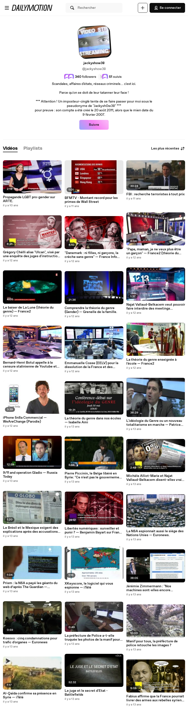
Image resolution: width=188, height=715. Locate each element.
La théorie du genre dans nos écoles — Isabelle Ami (93, 420)
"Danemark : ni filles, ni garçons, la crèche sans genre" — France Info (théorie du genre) (91, 255)
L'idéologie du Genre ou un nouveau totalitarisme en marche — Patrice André (154, 423)
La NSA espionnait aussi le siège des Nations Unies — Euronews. (155, 533)
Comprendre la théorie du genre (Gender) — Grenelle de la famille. (91, 310)
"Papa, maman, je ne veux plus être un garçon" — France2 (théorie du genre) (153, 251)
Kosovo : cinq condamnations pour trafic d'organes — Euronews (30, 640)
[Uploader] (143, 8)
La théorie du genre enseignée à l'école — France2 (151, 362)
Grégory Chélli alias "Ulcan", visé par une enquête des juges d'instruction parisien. (31, 254)
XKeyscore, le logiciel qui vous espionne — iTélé (89, 585)
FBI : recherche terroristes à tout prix (155, 194)
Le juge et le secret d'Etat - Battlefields (86, 693)
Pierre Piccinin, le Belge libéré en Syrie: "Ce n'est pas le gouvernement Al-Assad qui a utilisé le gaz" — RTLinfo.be (94, 475)
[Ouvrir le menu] (7, 8)
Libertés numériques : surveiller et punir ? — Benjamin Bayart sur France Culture (94, 530)
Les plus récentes (168, 148)
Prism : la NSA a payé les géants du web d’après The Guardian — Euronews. (30, 585)
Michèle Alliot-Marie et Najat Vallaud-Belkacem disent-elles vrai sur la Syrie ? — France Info (154, 478)
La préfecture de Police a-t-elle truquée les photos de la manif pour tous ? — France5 (92, 638)
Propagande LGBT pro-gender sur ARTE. (29, 199)
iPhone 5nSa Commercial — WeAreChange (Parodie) (25, 420)
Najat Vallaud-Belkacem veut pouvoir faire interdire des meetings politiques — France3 (155, 307)
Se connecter (167, 7)
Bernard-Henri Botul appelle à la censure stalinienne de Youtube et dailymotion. (30, 365)
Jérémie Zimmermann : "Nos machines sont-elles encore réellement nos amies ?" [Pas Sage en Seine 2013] (155, 588)
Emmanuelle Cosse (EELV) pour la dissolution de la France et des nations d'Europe (91, 365)
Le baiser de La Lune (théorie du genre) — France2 (28, 309)
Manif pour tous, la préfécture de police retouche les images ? (152, 643)
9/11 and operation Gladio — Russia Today (30, 475)
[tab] (10, 149)
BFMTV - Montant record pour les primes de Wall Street (91, 200)
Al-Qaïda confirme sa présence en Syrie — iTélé (29, 695)
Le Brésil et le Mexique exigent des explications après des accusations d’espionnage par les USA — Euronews (30, 530)
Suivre (94, 125)
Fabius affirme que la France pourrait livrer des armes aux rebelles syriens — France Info (155, 698)
